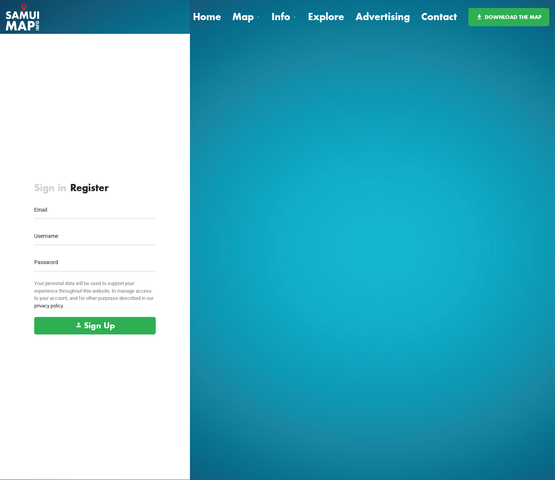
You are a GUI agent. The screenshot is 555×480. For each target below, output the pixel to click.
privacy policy (48, 306)
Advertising (383, 16)
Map (243, 16)
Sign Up (95, 325)
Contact (439, 16)
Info (281, 16)
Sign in (50, 187)
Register (89, 187)
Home (207, 16)
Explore (326, 16)
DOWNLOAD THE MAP (509, 17)
